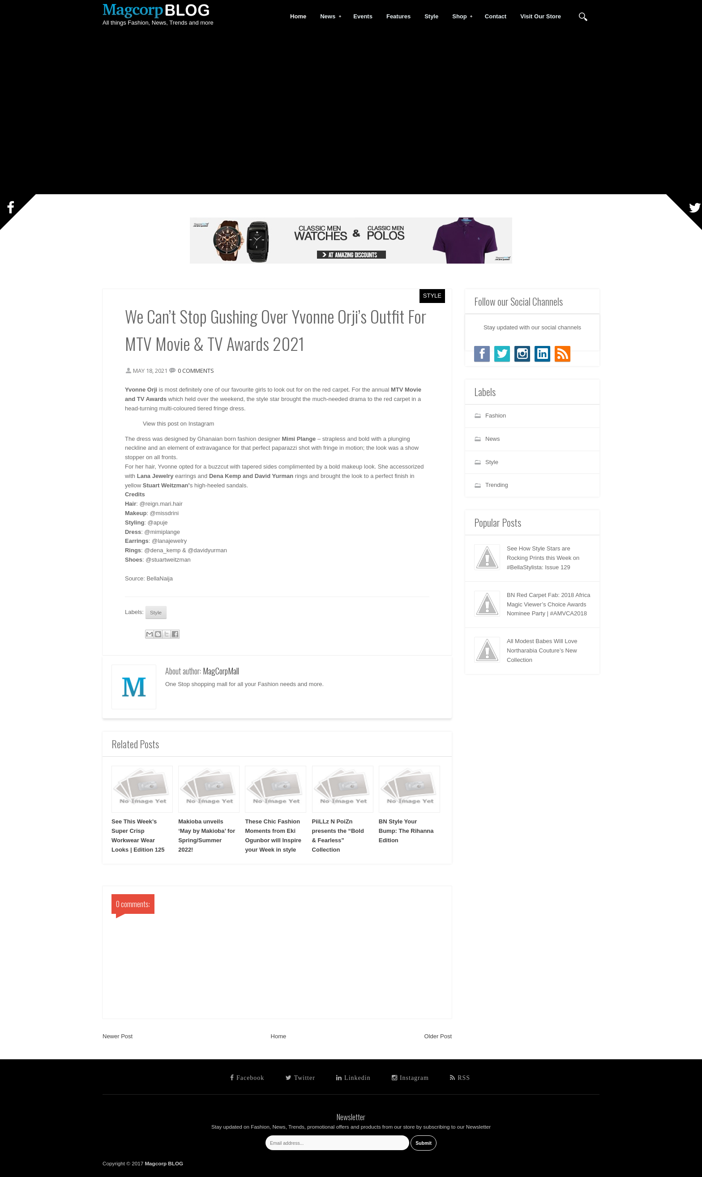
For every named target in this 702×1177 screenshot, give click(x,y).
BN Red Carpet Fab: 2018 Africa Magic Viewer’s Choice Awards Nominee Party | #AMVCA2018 (548, 604)
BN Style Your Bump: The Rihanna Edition (406, 831)
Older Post (438, 1036)
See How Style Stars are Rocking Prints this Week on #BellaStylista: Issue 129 (543, 558)
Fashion (495, 415)
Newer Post (118, 1036)
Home (279, 1036)
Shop (459, 16)
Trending (496, 485)
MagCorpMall (221, 671)
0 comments (196, 371)
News (328, 16)
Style (432, 295)
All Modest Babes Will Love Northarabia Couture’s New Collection (542, 650)
